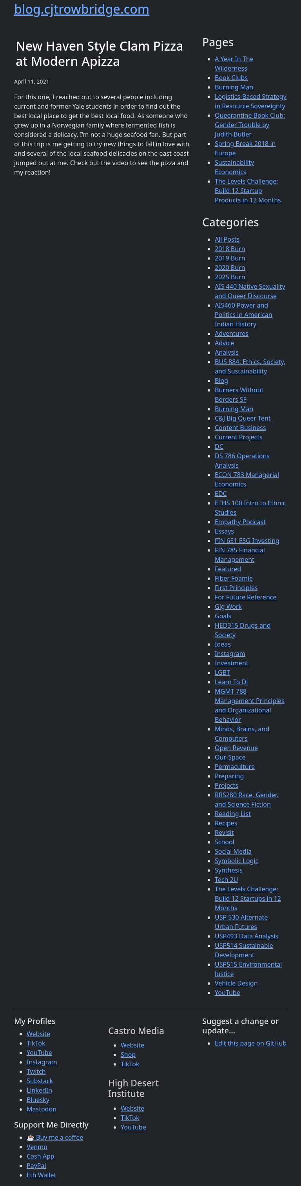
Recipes (226, 823)
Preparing (229, 776)
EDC (221, 493)
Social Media (233, 851)
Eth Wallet (41, 1175)
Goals (223, 616)
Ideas (223, 644)
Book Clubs (231, 77)
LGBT (222, 672)
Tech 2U (226, 879)
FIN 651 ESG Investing (247, 540)
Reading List (233, 813)
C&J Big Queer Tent (243, 418)
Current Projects (239, 437)
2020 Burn (230, 267)
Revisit (224, 832)
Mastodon (41, 1109)
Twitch (36, 1071)
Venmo (37, 1146)
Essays (224, 531)
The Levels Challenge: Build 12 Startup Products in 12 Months (248, 190)
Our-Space (230, 757)
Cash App (40, 1156)
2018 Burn (230, 248)
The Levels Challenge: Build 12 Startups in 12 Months (248, 898)
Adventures (231, 333)
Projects (226, 785)
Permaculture (235, 766)
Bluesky (38, 1099)
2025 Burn (230, 277)
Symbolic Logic (236, 860)
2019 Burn (230, 258)
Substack (40, 1081)
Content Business (240, 427)
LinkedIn (39, 1090)
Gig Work (228, 606)
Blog (221, 380)
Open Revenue (236, 747)
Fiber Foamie (234, 578)
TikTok (36, 1043)
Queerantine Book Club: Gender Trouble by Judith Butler (250, 124)
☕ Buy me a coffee (55, 1137)
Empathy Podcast (240, 521)
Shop (128, 1054)
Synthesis (229, 870)
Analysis (227, 352)
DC (219, 446)
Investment (231, 663)
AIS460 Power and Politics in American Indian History (243, 314)
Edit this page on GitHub (250, 1043)
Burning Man (234, 87)
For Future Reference (246, 597)
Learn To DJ (231, 682)
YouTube (227, 992)
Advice (224, 343)
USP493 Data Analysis (246, 936)
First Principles (236, 587)
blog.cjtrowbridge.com (81, 8)
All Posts (227, 239)
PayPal (36, 1165)
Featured (228, 569)
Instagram (230, 653)
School (224, 842)
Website (38, 1033)
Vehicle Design (236, 983)
